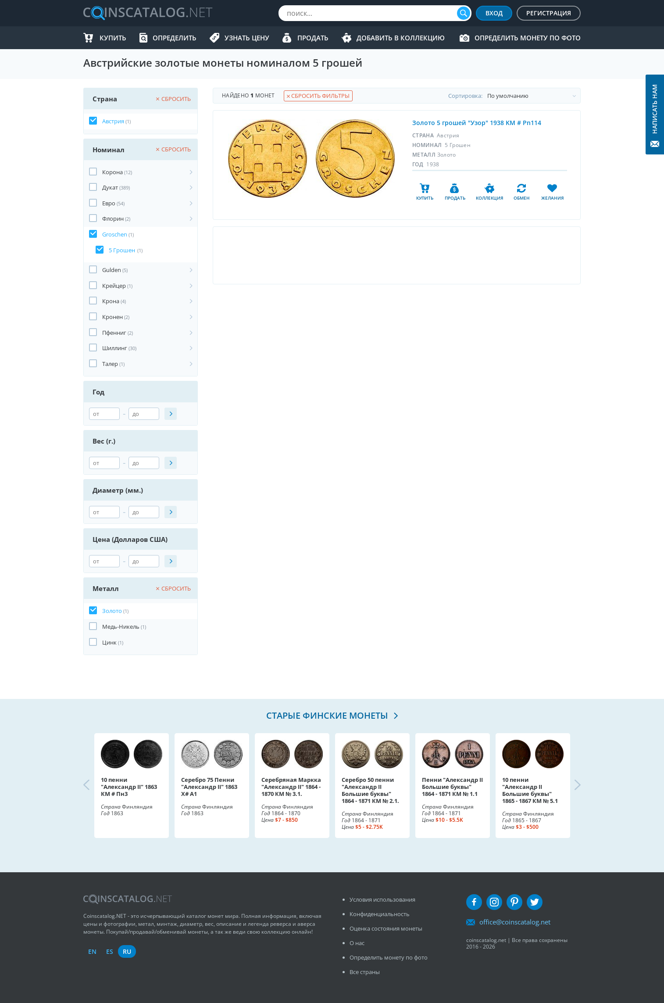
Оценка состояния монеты (386, 928)
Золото (112, 611)
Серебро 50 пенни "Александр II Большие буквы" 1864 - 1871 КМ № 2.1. (370, 790)
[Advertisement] (396, 255)
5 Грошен (122, 250)
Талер (110, 364)
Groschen (114, 234)
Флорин (113, 218)
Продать (312, 37)
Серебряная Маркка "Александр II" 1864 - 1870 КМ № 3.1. (291, 786)
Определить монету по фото (528, 37)
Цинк (109, 642)
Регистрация (548, 13)
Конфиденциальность (380, 914)
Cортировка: (514, 96)
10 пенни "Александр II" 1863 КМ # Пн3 (129, 786)
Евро (108, 203)
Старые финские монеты (328, 715)
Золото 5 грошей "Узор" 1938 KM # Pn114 (476, 122)
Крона (110, 301)
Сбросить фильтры (318, 96)
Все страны (365, 972)
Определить (174, 37)
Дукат (110, 187)
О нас (357, 943)
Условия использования (382, 899)
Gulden (111, 270)
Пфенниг (114, 333)
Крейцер (114, 286)
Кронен (112, 317)
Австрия (113, 121)
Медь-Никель (120, 626)
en (92, 951)
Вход (494, 13)
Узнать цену (247, 37)
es (109, 951)
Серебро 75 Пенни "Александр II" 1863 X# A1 (209, 786)
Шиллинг (114, 348)
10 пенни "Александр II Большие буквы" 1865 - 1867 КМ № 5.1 (530, 790)
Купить (113, 37)
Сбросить (173, 99)
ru (127, 951)
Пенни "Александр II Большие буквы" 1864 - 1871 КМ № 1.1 (452, 786)
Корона (112, 172)
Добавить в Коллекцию (401, 37)
